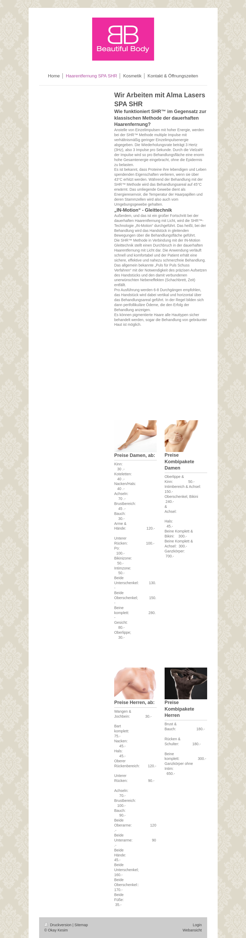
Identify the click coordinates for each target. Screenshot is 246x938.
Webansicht (192, 930)
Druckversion (58, 925)
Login (197, 925)
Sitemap (81, 925)
